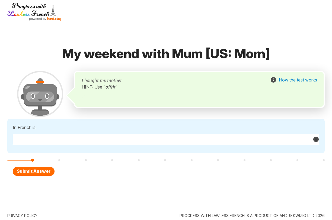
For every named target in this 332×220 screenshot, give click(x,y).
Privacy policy (22, 215)
